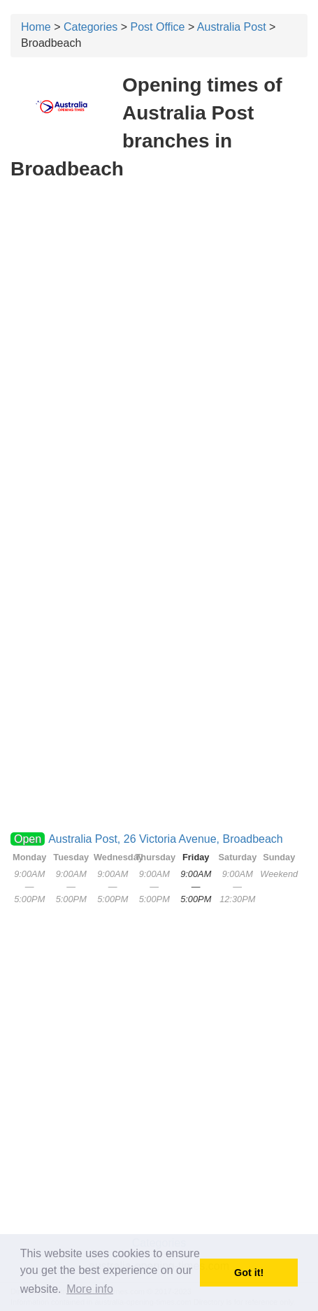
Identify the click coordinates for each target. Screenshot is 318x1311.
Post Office (158, 27)
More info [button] (89, 1289)
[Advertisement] (159, 355)
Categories (90, 27)
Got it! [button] (248, 1272)
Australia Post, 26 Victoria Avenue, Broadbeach (165, 839)
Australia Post (231, 27)
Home (36, 27)
